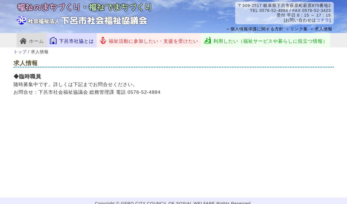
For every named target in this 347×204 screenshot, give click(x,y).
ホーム (31, 40)
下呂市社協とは (71, 40)
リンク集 (299, 29)
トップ (20, 52)
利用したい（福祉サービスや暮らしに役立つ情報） (266, 40)
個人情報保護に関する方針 (257, 29)
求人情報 (323, 29)
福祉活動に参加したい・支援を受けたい (148, 40)
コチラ (322, 20)
